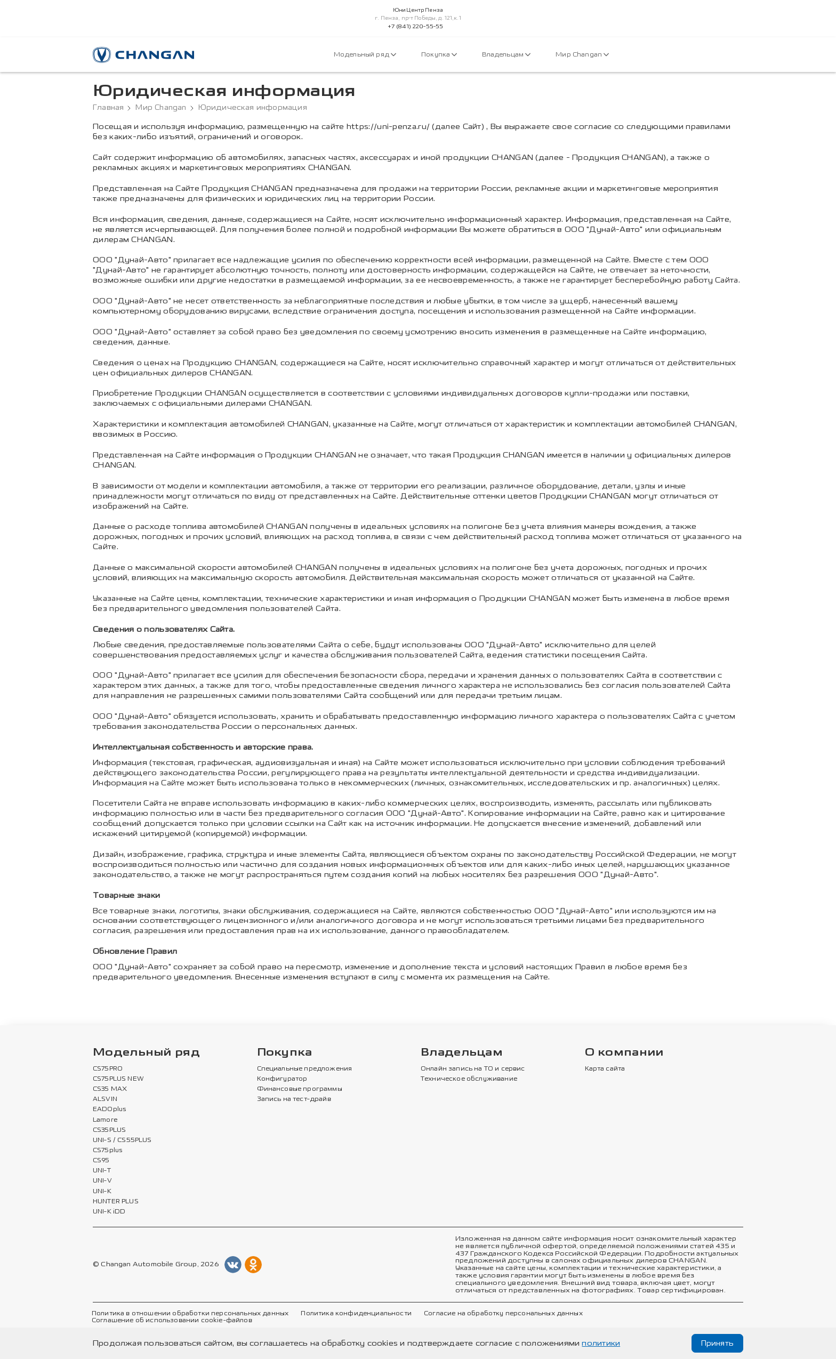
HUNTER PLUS (116, 1202)
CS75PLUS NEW (118, 1079)
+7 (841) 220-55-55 (416, 26)
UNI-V (102, 1181)
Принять (717, 1343)
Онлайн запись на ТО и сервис (473, 1069)
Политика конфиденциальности (356, 1313)
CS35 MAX (110, 1089)
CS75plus (107, 1150)
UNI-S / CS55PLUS (122, 1140)
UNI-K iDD (109, 1212)
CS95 (101, 1160)
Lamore (105, 1120)
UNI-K (102, 1191)
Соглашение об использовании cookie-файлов (172, 1320)
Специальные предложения (304, 1069)
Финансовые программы (299, 1089)
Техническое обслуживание (469, 1079)
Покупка (439, 54)
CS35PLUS (109, 1130)
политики (601, 1343)
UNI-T (102, 1171)
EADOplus (109, 1109)
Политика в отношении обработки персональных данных (190, 1313)
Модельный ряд (365, 54)
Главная (108, 107)
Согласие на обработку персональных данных (503, 1313)
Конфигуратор (282, 1079)
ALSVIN (105, 1099)
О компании (624, 1053)
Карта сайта (605, 1069)
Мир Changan (582, 54)
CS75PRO (108, 1069)
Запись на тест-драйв (294, 1099)
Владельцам (506, 54)
